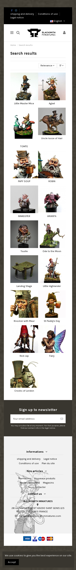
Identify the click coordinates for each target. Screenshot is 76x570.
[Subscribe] (61, 419)
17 (61, 65)
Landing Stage (24, 286)
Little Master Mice (24, 103)
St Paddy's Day (52, 321)
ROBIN (51, 181)
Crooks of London (24, 390)
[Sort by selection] (47, 65)
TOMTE (24, 146)
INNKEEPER (24, 216)
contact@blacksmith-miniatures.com (40, 516)
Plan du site (48, 463)
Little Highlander (52, 286)
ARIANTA (51, 216)
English (58, 21)
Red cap (24, 355)
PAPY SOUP (24, 181)
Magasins (48, 482)
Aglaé (52, 103)
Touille (24, 251)
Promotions (24, 478)
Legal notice (17, 17)
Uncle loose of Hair (51, 138)
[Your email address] (34, 419)
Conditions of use (48, 14)
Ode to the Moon (52, 251)
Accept (12, 562)
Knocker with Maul (24, 321)
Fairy (52, 355)
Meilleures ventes (30, 482)
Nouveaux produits (44, 478)
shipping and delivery (22, 14)
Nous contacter (37, 487)
